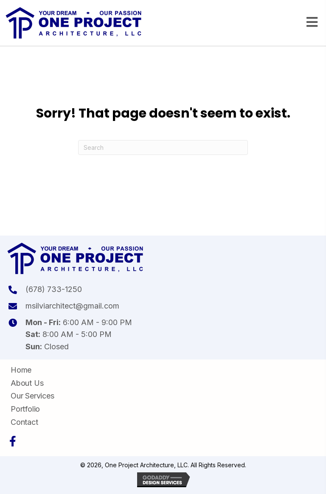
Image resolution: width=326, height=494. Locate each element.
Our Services (32, 395)
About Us (27, 383)
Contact (24, 422)
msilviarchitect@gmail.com (72, 305)
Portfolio (25, 408)
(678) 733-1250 (53, 289)
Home (21, 369)
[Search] (163, 147)
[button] (12, 441)
